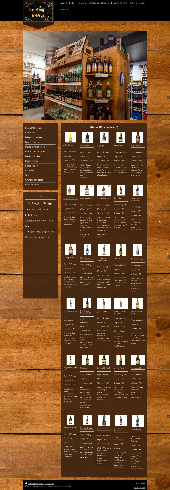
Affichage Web (139, 488)
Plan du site (49, 484)
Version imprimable (34, 484)
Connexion (140, 483)
